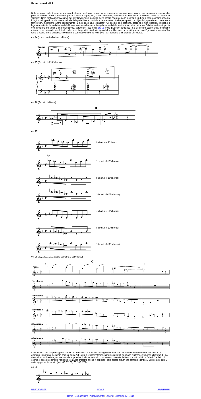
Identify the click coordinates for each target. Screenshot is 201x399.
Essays (109, 396)
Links (131, 396)
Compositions (81, 396)
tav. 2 (101, 28)
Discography (121, 396)
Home (70, 396)
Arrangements (97, 396)
